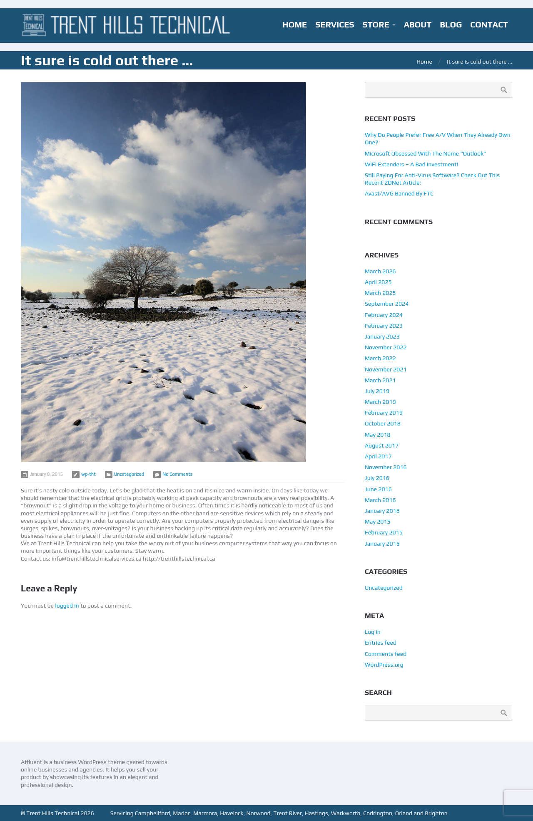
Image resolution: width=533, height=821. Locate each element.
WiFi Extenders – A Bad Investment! (411, 164)
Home (424, 61)
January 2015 (382, 543)
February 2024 (384, 315)
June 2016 (378, 489)
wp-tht (88, 474)
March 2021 (380, 380)
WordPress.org (384, 664)
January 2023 (382, 336)
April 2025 (378, 282)
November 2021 (386, 369)
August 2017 (382, 445)
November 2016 (386, 467)
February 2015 (384, 532)
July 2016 (377, 478)
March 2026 (380, 271)
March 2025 (380, 292)
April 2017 (378, 456)
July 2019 (377, 391)
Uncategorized (129, 474)
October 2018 (383, 423)
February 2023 (384, 325)
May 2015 (378, 521)
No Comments (177, 474)
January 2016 (382, 510)
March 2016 (380, 500)
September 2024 (386, 303)
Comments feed (385, 653)
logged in (67, 605)
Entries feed (380, 642)
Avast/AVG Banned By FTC (399, 193)
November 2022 (386, 347)
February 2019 (384, 412)
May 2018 (378, 434)
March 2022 (380, 358)
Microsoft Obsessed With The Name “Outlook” (425, 153)
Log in (373, 631)
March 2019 (380, 401)
